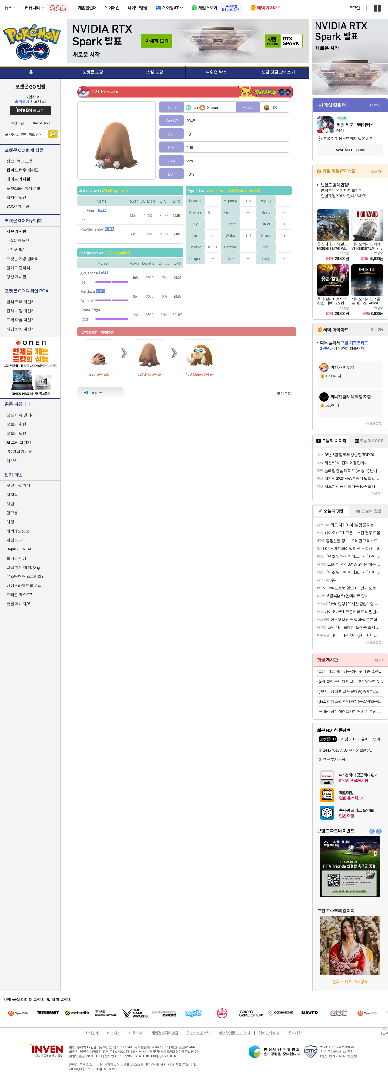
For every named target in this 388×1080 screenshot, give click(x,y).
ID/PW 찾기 (41, 123)
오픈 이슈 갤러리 (20, 415)
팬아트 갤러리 (18, 268)
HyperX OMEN (18, 549)
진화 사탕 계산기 (20, 311)
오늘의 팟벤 (16, 433)
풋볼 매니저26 (18, 604)
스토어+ (376, 171)
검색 (52, 134)
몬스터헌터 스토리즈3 (24, 576)
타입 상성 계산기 (20, 329)
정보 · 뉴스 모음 (19, 161)
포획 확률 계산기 (20, 320)
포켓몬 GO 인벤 (30, 86)
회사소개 (92, 1033)
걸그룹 (12, 513)
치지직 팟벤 (16, 197)
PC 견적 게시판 (19, 451)
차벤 (10, 504)
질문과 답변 (18, 240)
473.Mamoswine (199, 374)
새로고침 (372, 423)
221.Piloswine (149, 374)
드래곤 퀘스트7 (19, 595)
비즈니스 (113, 1033)
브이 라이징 (16, 558)
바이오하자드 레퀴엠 (24, 585)
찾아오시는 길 (269, 1033)
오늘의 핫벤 (16, 424)
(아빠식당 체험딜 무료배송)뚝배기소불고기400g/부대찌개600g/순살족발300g (351, 691)
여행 (10, 522)
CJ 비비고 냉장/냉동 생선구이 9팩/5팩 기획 (351, 671)
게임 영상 (14, 540)
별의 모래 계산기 (20, 302)
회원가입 (17, 123)
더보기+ (376, 105)
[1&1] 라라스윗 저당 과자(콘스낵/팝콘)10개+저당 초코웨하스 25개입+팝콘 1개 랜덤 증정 (351, 701)
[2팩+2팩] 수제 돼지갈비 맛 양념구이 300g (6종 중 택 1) (351, 681)
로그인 (354, 7)
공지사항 (294, 1033)
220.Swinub (99, 374)
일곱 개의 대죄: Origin (24, 567)
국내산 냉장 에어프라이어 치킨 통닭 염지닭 (351, 711)
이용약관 (135, 1033)
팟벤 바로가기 (18, 485)
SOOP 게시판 (17, 206)
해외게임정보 (17, 531)
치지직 (12, 494)
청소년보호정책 (198, 1033)
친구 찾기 (16, 249)
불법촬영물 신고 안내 (234, 1033)
